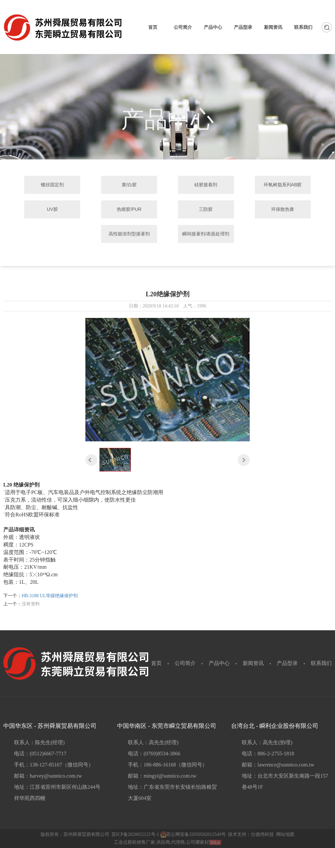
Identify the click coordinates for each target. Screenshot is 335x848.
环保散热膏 (282, 209)
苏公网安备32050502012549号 (193, 834)
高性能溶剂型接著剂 (129, 233)
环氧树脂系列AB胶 (283, 184)
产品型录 (287, 663)
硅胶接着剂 (205, 184)
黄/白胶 (129, 184)
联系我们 (321, 663)
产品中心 (219, 663)
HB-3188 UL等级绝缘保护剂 (50, 595)
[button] (91, 460)
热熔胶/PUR (129, 209)
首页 (156, 663)
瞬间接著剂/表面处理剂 (205, 233)
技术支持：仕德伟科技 (251, 834)
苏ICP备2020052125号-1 (135, 834)
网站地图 (285, 834)
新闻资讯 (253, 663)
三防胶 (206, 209)
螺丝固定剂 (52, 184)
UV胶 (52, 209)
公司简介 (185, 663)
